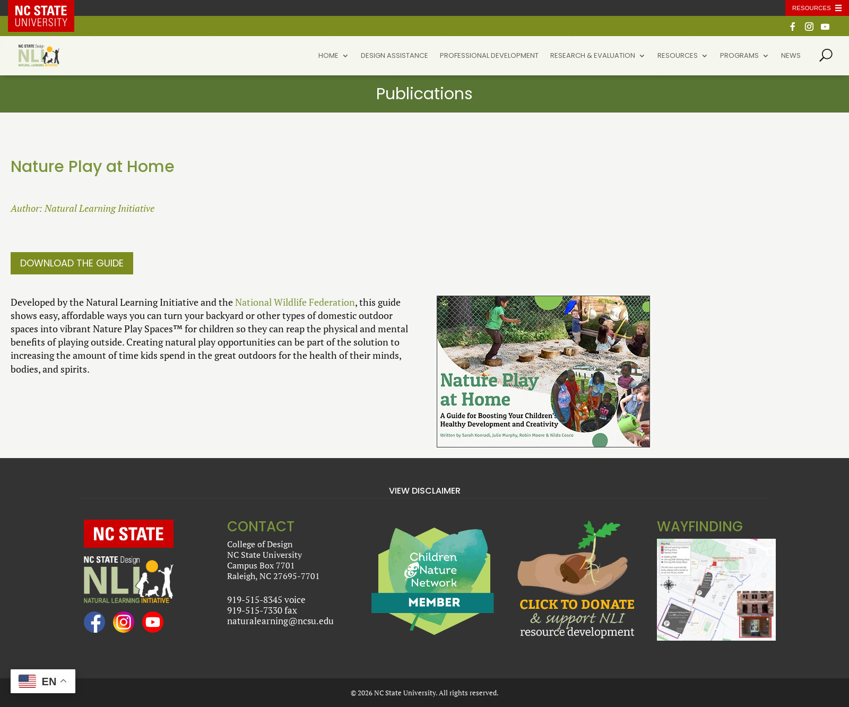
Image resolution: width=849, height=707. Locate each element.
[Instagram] (809, 29)
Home (328, 56)
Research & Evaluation (592, 56)
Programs (739, 56)
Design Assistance (394, 56)
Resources (677, 56)
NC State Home (49, 8)
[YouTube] (825, 29)
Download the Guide (72, 263)
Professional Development (489, 56)
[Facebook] (793, 29)
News (791, 56)
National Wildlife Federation (295, 302)
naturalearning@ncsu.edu (280, 621)
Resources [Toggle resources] (811, 8)
